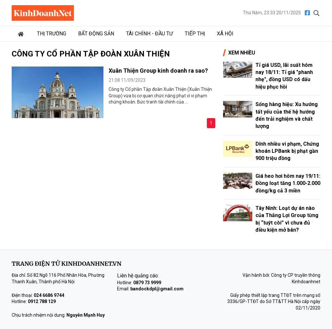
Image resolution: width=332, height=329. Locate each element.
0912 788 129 (42, 301)
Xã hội (225, 33)
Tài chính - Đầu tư (149, 33)
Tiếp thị (195, 33)
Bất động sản (96, 33)
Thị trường (51, 33)
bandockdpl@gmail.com (157, 288)
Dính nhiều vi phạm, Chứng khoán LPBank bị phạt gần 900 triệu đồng (287, 151)
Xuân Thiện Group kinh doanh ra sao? (158, 70)
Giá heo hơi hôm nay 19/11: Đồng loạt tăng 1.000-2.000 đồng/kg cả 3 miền (287, 183)
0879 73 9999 (147, 282)
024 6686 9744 (49, 295)
